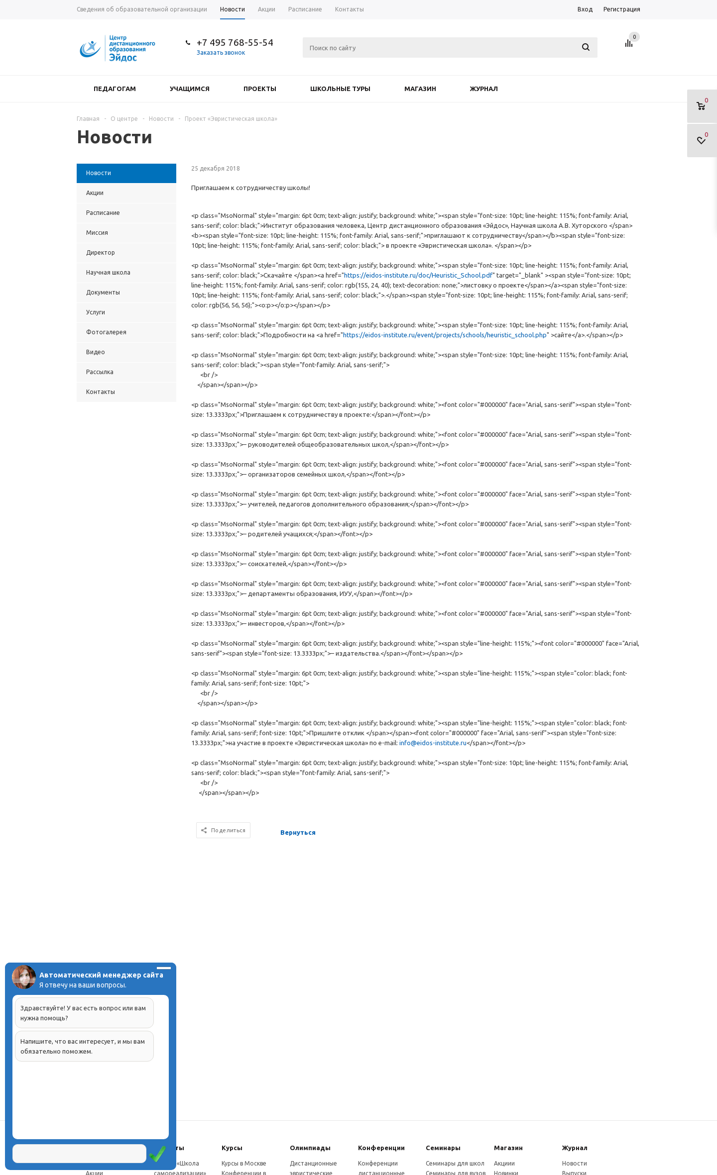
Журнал (484, 88)
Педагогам (115, 88)
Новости (574, 1163)
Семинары (443, 1147)
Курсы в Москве (244, 1163)
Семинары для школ (455, 1163)
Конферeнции (381, 1147)
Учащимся (190, 88)
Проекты (259, 88)
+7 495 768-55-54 (235, 42)
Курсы (232, 1147)
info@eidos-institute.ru (433, 742)
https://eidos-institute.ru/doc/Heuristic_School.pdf (418, 275)
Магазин (420, 88)
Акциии (504, 1163)
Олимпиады (310, 1147)
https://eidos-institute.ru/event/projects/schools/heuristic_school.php (445, 334)
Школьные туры (340, 88)
